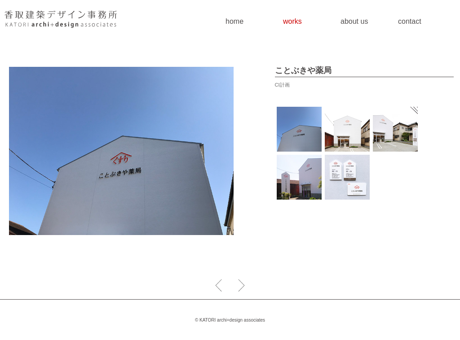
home (234, 21)
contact (409, 21)
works (292, 21)
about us (354, 21)
